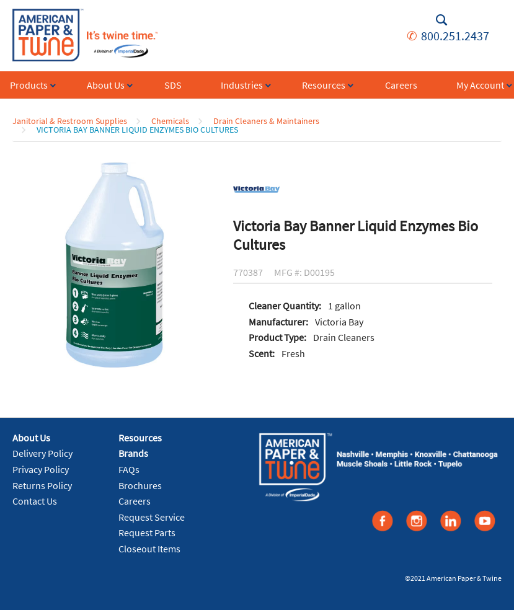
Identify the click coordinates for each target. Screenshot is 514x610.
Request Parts (146, 532)
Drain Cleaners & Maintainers (266, 120)
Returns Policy (42, 485)
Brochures (140, 485)
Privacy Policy (40, 469)
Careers (134, 501)
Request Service (151, 517)
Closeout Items (149, 548)
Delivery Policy (42, 453)
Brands (133, 453)
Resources (140, 437)
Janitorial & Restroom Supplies (69, 120)
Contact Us (34, 501)
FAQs (129, 469)
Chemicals (170, 120)
